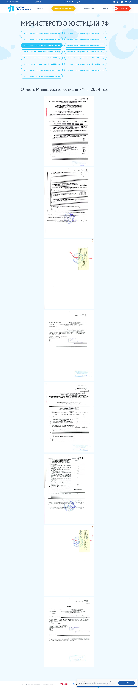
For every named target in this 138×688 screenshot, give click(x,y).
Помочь (123, 8)
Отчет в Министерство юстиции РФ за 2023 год (85, 70)
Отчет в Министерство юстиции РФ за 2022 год (42, 70)
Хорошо (126, 683)
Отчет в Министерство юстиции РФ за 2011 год (85, 33)
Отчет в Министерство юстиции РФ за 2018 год (42, 58)
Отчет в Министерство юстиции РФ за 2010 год (42, 33)
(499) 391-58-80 (14, 2)
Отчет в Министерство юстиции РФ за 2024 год (42, 76)
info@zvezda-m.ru (42, 2)
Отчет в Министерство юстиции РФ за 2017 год (85, 51)
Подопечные (89, 8)
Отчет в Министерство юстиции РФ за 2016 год (42, 51)
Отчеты (105, 8)
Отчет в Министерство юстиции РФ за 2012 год (42, 39)
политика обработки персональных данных (98, 683)
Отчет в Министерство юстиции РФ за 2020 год (42, 64)
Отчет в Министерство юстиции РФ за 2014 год (42, 45)
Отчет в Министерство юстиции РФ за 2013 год (85, 39)
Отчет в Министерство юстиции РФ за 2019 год (85, 58)
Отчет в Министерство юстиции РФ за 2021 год (85, 64)
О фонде (40, 8)
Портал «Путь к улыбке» (63, 8)
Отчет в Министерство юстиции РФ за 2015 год (85, 45)
